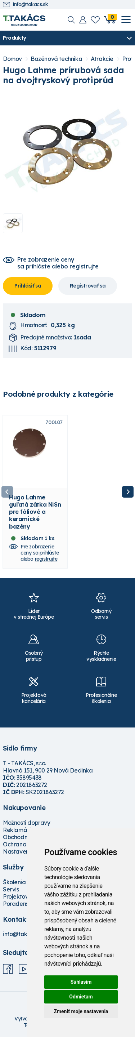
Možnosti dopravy (26, 822)
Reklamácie (19, 829)
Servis (11, 889)
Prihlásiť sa (27, 285)
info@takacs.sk (25, 4)
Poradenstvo (20, 903)
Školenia (14, 882)
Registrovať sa (87, 285)
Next (128, 492)
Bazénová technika (56, 58)
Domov (12, 58)
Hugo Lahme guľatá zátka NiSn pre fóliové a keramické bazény (35, 512)
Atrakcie (102, 58)
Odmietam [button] (81, 997)
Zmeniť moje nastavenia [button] (81, 1011)
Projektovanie (21, 896)
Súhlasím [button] (81, 982)
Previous (7, 492)
